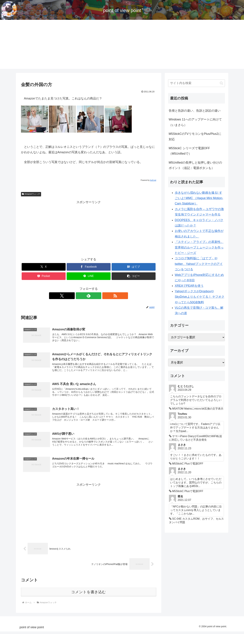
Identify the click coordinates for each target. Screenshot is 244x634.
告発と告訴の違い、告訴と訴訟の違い (194, 110)
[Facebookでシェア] (89, 267)
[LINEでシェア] (89, 276)
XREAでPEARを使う (189, 285)
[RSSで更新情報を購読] (96, 295)
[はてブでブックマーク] (134, 267)
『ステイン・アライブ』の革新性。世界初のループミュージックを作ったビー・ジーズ (199, 247)
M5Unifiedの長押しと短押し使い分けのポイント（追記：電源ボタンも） (195, 165)
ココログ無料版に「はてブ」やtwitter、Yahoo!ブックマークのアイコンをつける (199, 264)
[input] (196, 83)
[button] (134, 276)
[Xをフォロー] (80, 295)
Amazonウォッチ (31, 194)
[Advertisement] (122, 45)
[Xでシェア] (44, 267)
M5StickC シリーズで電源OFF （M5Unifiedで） (189, 150)
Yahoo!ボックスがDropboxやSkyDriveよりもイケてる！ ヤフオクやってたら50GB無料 (199, 297)
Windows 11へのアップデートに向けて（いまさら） (195, 122)
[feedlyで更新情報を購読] (88, 295)
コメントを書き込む (88, 594)
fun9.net (153, 180)
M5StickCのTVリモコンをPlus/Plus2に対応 (195, 136)
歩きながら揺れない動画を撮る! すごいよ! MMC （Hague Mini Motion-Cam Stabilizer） (199, 198)
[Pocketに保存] (44, 276)
